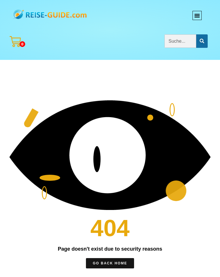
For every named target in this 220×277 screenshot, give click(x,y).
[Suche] (202, 41)
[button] (197, 15)
